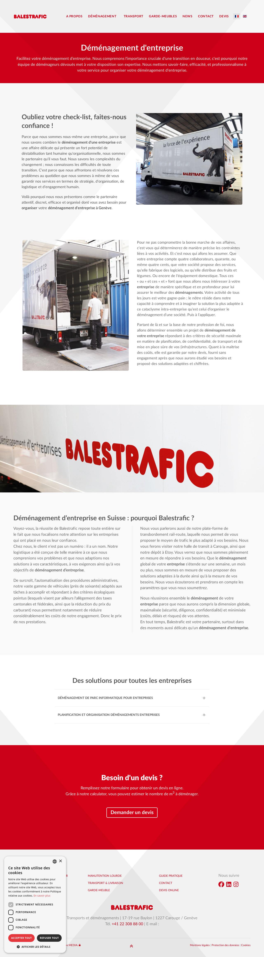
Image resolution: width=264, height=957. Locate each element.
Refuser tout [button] (49, 938)
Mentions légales (200, 945)
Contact (165, 883)
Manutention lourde (105, 875)
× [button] (60, 861)
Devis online (169, 890)
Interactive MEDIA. (66, 945)
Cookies (246, 945)
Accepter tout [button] (21, 938)
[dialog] (35, 904)
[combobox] (55, 861)
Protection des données (225, 945)
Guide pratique (171, 875)
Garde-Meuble (99, 890)
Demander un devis (132, 812)
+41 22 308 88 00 (127, 924)
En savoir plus (42, 895)
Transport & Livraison (105, 883)
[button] (132, 698)
